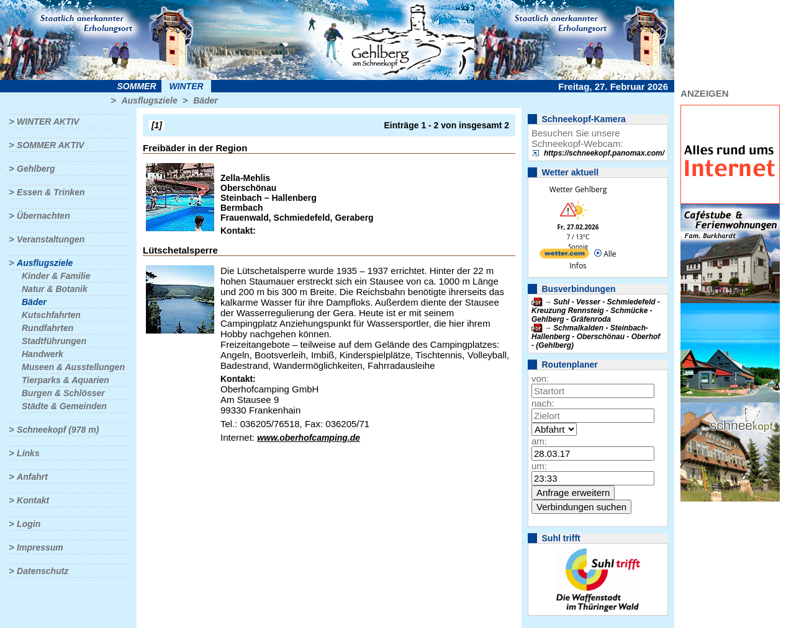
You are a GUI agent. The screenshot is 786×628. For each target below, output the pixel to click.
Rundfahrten (47, 328)
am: (539, 441)
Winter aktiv (48, 121)
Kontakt (33, 500)
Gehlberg (36, 169)
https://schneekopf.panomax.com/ (604, 153)
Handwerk (42, 354)
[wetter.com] (564, 255)
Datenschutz (42, 571)
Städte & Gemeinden (64, 406)
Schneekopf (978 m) (58, 430)
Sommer (136, 86)
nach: (542, 403)
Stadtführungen (54, 341)
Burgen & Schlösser (63, 393)
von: (540, 378)
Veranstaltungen (50, 239)
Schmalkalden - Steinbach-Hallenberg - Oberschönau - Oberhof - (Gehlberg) (595, 337)
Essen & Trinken (50, 192)
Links (28, 453)
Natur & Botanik (55, 289)
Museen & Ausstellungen (73, 367)
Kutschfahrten (51, 315)
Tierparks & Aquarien (65, 380)
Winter (186, 86)
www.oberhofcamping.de (308, 438)
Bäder (205, 100)
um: (539, 466)
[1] (157, 125)
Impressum (40, 547)
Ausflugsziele (149, 100)
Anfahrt (32, 477)
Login (28, 524)
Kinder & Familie (56, 276)
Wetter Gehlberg (578, 189)
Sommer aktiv (50, 145)
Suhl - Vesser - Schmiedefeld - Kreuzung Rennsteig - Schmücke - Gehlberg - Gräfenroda (595, 311)
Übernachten (43, 216)
